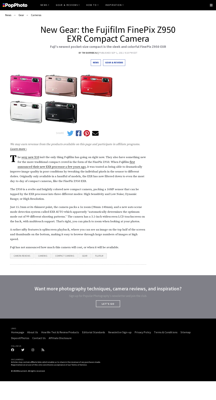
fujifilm (99, 255)
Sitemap (186, 332)
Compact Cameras (64, 255)
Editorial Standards (93, 332)
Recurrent (22, 371)
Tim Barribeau (90, 52)
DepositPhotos (20, 338)
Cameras (36, 15)
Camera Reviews (22, 255)
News (44, 5)
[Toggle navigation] (211, 5)
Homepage (17, 332)
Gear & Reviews (67, 5)
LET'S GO (108, 303)
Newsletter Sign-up (120, 332)
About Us (32, 332)
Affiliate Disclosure (60, 338)
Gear (21, 15)
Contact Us (39, 338)
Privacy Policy (143, 332)
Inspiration (113, 5)
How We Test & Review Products (60, 332)
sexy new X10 (30, 157)
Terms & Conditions (166, 332)
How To (91, 5)
